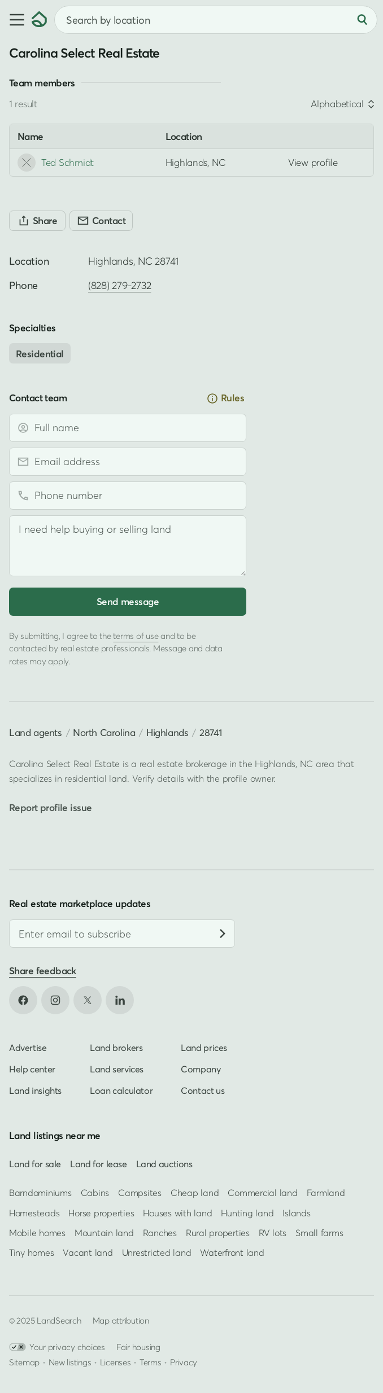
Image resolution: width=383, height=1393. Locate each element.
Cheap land (195, 1193)
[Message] (127, 545)
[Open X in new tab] (87, 1001)
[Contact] (101, 221)
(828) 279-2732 (119, 285)
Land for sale (35, 1164)
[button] (16, 20)
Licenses (115, 1362)
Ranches (160, 1232)
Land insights (35, 1091)
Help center (32, 1069)
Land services (116, 1069)
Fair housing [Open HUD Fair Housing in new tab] (138, 1347)
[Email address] (127, 462)
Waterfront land (232, 1252)
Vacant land (87, 1252)
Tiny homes (31, 1252)
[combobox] (215, 20)
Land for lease (98, 1164)
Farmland (326, 1193)
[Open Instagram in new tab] (55, 1001)
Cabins (95, 1193)
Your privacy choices (57, 1347)
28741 (210, 732)
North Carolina (104, 732)
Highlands (167, 732)
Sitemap (24, 1362)
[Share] (37, 221)
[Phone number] (127, 495)
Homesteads (34, 1213)
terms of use (135, 635)
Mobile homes (37, 1232)
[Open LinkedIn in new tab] (120, 1001)
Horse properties (101, 1213)
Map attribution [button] (121, 1321)
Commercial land (262, 1193)
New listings (70, 1362)
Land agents (35, 732)
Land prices (204, 1048)
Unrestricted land (157, 1252)
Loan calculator (121, 1091)
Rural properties (218, 1232)
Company (200, 1069)
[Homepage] (39, 20)
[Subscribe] (222, 933)
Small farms (319, 1232)
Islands (296, 1213)
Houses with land (177, 1213)
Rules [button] (225, 398)
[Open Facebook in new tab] (23, 1001)
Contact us (202, 1091)
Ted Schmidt (56, 163)
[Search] (362, 20)
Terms (151, 1362)
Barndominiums (40, 1193)
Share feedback (42, 970)
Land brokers (116, 1048)
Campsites (140, 1193)
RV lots (272, 1232)
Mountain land (104, 1232)
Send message (128, 601)
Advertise (28, 1048)
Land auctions (164, 1164)
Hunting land (247, 1213)
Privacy (183, 1362)
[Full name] (127, 428)
